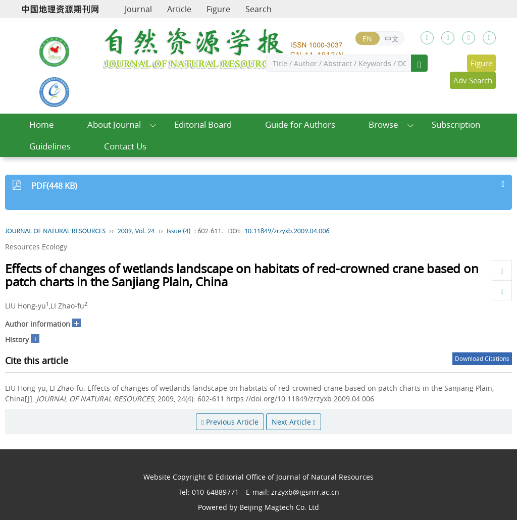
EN (367, 38)
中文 (392, 38)
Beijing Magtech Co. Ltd (279, 507)
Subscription (456, 124)
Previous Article (229, 422)
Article (179, 9)
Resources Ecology (36, 246)
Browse (383, 124)
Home (41, 124)
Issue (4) (179, 231)
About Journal (114, 124)
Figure (218, 9)
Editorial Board (203, 124)
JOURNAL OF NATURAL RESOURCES (55, 231)
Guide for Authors (300, 124)
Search (258, 9)
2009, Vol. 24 (136, 231)
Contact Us (125, 146)
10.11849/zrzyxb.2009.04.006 (287, 231)
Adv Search (472, 80)
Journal (138, 9)
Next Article (294, 422)
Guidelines (50, 146)
